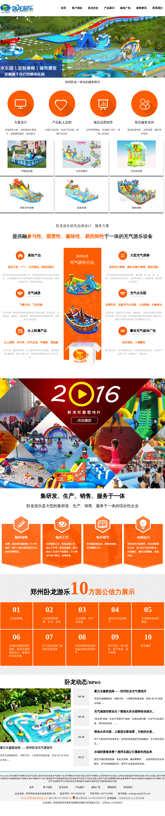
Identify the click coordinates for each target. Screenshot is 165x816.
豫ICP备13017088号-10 (60, 798)
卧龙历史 (93, 8)
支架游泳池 (124, 798)
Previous (5, 47)
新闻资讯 (141, 8)
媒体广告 (125, 8)
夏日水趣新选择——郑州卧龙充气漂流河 (26, 747)
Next (159, 47)
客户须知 (77, 8)
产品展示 (109, 8)
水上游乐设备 (137, 798)
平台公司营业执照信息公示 (34, 798)
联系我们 (157, 8)
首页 (63, 8)
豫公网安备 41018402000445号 (89, 798)
